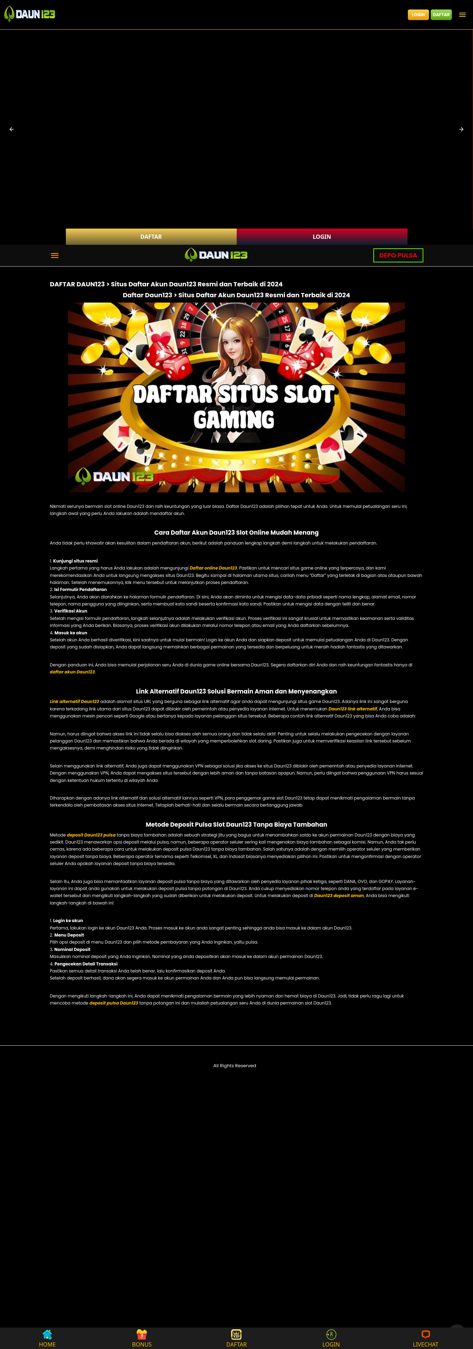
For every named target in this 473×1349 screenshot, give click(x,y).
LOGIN (418, 15)
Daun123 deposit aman (339, 896)
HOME (47, 1338)
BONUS (142, 1338)
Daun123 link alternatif (353, 709)
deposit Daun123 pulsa (91, 835)
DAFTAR (441, 15)
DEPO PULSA (398, 255)
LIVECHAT (425, 1338)
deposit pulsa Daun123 (113, 1003)
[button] (12, 129)
